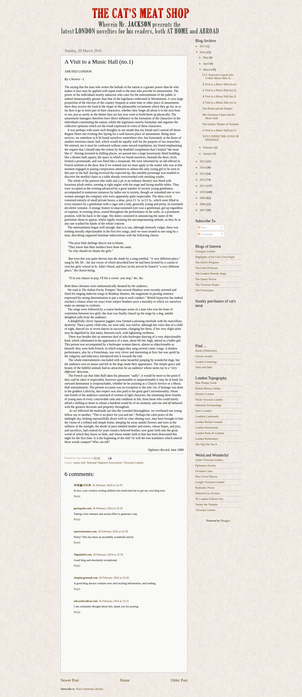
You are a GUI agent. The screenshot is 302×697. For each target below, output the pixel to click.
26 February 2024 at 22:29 (107, 485)
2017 (203, 46)
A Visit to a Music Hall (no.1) (219, 102)
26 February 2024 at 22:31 (114, 601)
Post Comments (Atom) (89, 688)
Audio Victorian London (209, 459)
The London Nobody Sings (210, 273)
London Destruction (206, 427)
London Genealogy (206, 361)
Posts (202, 227)
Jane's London (203, 410)
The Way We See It (206, 444)
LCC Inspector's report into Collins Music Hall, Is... (217, 76)
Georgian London (205, 251)
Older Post (179, 680)
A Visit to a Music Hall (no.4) (219, 84)
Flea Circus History (206, 476)
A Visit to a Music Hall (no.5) (219, 130)
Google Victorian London (209, 482)
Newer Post (69, 680)
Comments (205, 234)
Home (125, 680)
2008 (203, 204)
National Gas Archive (207, 493)
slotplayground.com (86, 577)
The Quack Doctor (205, 279)
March (207, 69)
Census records (204, 356)
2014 (203, 167)
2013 (203, 173)
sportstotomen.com (85, 531)
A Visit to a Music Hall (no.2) (219, 96)
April (206, 63)
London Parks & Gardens (209, 433)
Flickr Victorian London (209, 399)
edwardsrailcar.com (86, 601)
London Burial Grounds (208, 421)
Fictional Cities (204, 471)
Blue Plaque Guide (206, 382)
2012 (203, 179)
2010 (203, 192)
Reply (77, 496)
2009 (203, 198)
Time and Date (203, 367)
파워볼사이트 (82, 485)
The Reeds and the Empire (217, 108)
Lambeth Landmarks (207, 416)
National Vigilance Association (104, 462)
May (206, 57)
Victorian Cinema (205, 510)
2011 (203, 185)
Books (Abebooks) (206, 350)
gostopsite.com (82, 508)
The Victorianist (204, 290)
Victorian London (133, 462)
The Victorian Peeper (207, 284)
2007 (203, 210)
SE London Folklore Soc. (209, 498)
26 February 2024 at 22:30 (108, 554)
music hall (79, 462)
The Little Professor (206, 267)
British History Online (208, 388)
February (208, 147)
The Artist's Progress (207, 262)
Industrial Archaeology (208, 405)
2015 (203, 161)
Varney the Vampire (206, 504)
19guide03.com (83, 554)
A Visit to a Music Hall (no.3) (219, 90)
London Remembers (206, 438)
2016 (203, 52)
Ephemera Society (205, 465)
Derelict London (204, 394)
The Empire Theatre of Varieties (220, 124)
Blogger (225, 520)
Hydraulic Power (205, 487)
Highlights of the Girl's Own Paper (215, 256)
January (207, 153)
